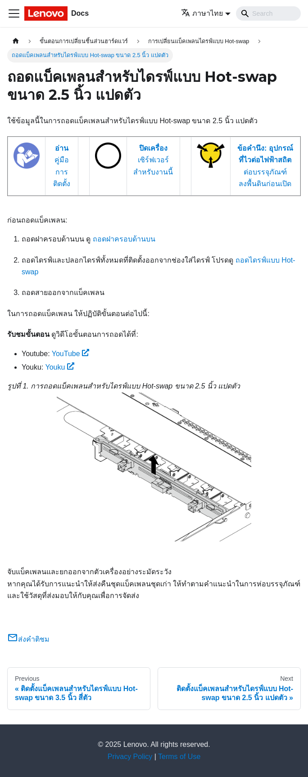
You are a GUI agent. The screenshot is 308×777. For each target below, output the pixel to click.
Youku (60, 367)
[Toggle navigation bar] (14, 13)
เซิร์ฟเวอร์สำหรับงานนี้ (153, 160)
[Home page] (15, 41)
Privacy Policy (130, 756)
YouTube (71, 353)
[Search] (268, 13)
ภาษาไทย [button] (202, 13)
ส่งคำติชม (28, 639)
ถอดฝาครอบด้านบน (124, 239)
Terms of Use (179, 756)
